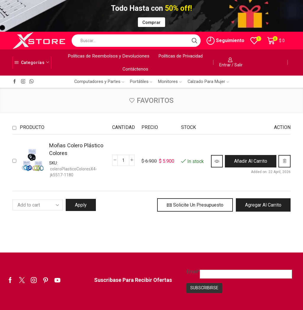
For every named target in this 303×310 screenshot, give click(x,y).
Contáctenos (135, 69)
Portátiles (141, 81)
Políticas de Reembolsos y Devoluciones (108, 56)
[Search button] (194, 40)
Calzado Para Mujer (208, 81)
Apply (81, 205)
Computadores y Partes (99, 81)
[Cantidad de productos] (123, 160)
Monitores (169, 81)
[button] (250, 161)
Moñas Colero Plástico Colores (76, 149)
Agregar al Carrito (263, 205)
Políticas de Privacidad (180, 56)
